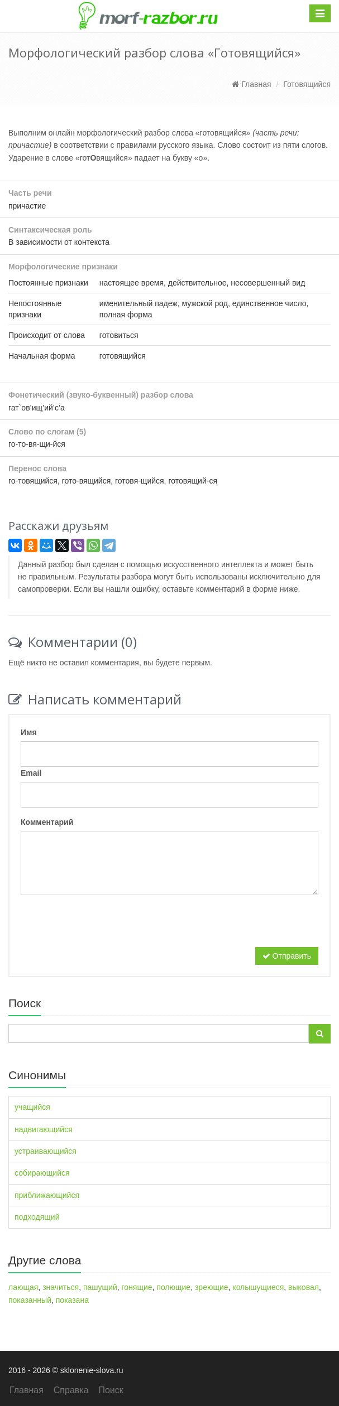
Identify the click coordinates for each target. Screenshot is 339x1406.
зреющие (211, 1287)
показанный (29, 1300)
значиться (60, 1287)
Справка (71, 1390)
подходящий (37, 1216)
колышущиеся (258, 1287)
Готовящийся (307, 84)
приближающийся (47, 1195)
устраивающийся (46, 1151)
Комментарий (47, 822)
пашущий (100, 1287)
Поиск (110, 1390)
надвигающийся (44, 1129)
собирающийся (42, 1172)
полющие (173, 1287)
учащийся (32, 1107)
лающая (23, 1287)
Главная (251, 84)
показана (72, 1300)
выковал (303, 1287)
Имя (29, 732)
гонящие (136, 1287)
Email (31, 773)
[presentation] (105, 925)
